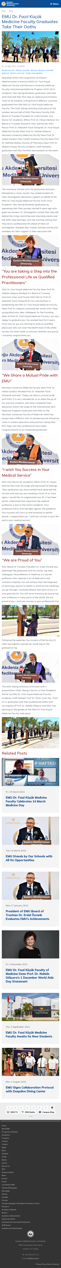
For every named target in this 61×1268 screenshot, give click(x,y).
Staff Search (6, 1225)
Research (5, 1206)
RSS (3, 1169)
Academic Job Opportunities (12, 1228)
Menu (54, 4)
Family (4, 1157)
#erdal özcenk (8, 70)
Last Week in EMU (8, 1185)
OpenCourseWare (8, 1219)
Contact (5, 1144)
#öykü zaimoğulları (34, 73)
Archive (4, 1178)
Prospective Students (10, 1132)
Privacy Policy (41, 1264)
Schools (5, 1200)
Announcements (8, 1172)
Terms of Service (53, 1264)
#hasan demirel (38, 70)
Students (5, 1154)
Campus (5, 1141)
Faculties (5, 1197)
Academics (6, 1135)
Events (4, 1182)
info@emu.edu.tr (33, 1258)
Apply (4, 1147)
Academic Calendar (9, 1210)
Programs (5, 1138)
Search (4, 1163)
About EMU (6, 1129)
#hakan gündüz (23, 70)
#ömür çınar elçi (17, 73)
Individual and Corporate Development (16, 1222)
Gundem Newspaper (9, 1188)
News (4, 11)
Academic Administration (11, 1216)
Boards (4, 1213)
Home (4, 1126)
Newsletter (6, 1191)
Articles (4, 1194)
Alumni (4, 1160)
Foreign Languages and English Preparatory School (20, 1203)
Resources (6, 1166)
